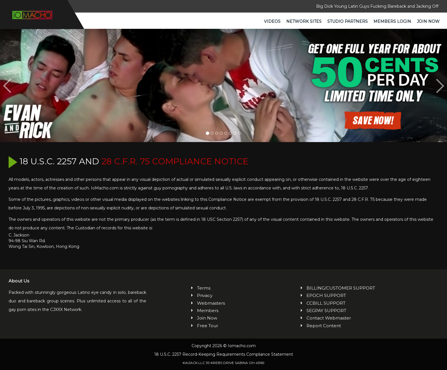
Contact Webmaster (328, 318)
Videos (272, 21)
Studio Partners (347, 21)
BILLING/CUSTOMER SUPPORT (340, 288)
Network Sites (304, 21)
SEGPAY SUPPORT (326, 310)
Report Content (323, 325)
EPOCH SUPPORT (326, 295)
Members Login (392, 21)
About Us (19, 281)
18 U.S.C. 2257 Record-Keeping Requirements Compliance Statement (223, 354)
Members (207, 310)
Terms (203, 288)
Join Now (428, 21)
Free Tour (207, 325)
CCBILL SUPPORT (326, 303)
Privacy (204, 295)
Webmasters (211, 303)
